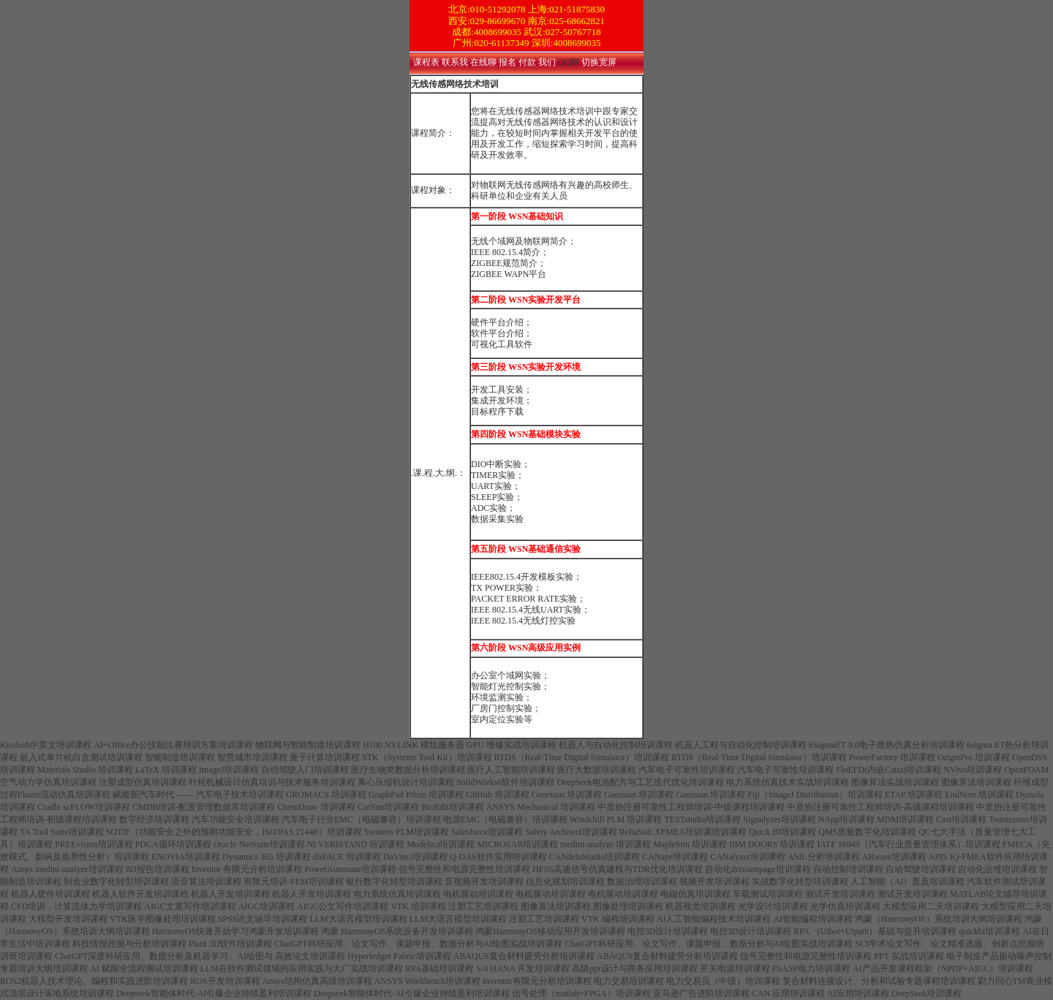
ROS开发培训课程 (225, 981)
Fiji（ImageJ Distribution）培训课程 (814, 794)
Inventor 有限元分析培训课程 (247, 869)
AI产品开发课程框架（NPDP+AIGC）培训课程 (943, 968)
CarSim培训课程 (389, 807)
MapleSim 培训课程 (690, 844)
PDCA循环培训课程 (173, 844)
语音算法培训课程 (206, 881)
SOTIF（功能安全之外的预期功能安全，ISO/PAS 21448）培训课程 (234, 832)
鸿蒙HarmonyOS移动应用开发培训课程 (550, 931)
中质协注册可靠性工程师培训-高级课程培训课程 (880, 807)
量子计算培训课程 (325, 757)
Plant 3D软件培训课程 (230, 944)
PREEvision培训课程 (94, 844)
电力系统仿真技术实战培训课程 (787, 782)
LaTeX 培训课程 (166, 770)
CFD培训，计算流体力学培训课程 (76, 906)
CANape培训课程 (675, 857)
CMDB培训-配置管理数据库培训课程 (203, 807)
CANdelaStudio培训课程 (595, 857)
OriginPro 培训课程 (973, 757)
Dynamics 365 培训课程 (266, 857)
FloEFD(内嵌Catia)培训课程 (888, 770)
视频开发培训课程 (714, 881)
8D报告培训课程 (157, 869)
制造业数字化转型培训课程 (116, 881)
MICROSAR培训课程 (517, 844)
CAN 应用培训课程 (788, 993)
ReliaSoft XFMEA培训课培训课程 (683, 832)
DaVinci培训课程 (415, 857)
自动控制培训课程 (848, 869)
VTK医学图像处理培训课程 (163, 919)
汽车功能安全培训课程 (235, 819)
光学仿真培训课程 (845, 906)
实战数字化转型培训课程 (800, 881)
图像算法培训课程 (976, 782)
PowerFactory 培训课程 (892, 757)
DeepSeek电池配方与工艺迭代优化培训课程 (640, 782)
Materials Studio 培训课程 (85, 770)
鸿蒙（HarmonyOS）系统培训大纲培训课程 (938, 919)
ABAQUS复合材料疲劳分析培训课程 (524, 956)
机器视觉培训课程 (700, 906)
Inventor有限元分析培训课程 (537, 981)
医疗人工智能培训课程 (511, 770)
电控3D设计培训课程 (668, 931)
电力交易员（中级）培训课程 (723, 981)
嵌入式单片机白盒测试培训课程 (81, 757)
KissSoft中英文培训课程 (45, 745)
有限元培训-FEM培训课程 (294, 881)
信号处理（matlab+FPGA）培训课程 (581, 993)
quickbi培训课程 (989, 931)
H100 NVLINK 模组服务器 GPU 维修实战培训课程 (459, 745)
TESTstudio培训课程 (702, 819)
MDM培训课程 (905, 819)
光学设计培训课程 (773, 906)
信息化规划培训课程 (565, 881)
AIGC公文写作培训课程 (342, 906)
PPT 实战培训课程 (908, 956)
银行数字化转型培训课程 (394, 881)
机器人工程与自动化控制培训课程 (741, 745)
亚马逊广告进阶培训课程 (701, 993)
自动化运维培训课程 (997, 869)
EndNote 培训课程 (979, 794)
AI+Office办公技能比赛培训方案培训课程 (173, 745)
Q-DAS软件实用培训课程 (498, 857)
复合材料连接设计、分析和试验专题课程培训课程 (878, 981)
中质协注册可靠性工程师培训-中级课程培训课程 (691, 807)
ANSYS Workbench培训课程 (427, 981)
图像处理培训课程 (628, 906)
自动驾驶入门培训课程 (305, 770)
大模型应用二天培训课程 (931, 906)
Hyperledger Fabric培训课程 (399, 956)
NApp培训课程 (846, 819)
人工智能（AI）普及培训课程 (907, 881)
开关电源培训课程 (735, 968)
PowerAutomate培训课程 (350, 869)
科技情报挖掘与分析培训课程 (129, 944)
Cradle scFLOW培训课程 (83, 807)
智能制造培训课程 (180, 757)
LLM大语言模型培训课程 (358, 919)
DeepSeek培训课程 (926, 993)
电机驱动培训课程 (478, 894)
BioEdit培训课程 (452, 807)
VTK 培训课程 (418, 906)
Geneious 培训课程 (567, 794)
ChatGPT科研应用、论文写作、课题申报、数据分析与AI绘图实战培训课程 (418, 944)
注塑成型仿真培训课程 (142, 782)
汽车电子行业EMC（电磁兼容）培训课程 (361, 819)
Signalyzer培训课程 (779, 819)
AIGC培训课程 (266, 906)
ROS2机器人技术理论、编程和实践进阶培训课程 (94, 981)
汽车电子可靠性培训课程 (686, 770)
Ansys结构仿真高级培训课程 (317, 981)
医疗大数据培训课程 (596, 770)
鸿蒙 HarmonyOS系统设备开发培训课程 (397, 931)
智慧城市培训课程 (252, 757)
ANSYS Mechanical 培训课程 (540, 807)
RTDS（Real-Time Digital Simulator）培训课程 (582, 757)
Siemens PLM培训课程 (406, 832)
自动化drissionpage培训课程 (758, 869)
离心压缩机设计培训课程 (406, 782)
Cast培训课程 (961, 819)
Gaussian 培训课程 (638, 794)
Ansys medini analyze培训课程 (67, 869)
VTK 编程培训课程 (617, 919)
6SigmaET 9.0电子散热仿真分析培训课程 (887, 745)
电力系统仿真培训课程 (397, 894)
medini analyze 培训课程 (605, 844)
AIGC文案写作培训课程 (189, 906)
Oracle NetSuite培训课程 (259, 844)
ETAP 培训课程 (914, 794)
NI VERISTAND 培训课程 (355, 844)
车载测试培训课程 (768, 894)
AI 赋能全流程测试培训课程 (144, 968)
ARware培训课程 (894, 857)
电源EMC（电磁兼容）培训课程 (505, 819)
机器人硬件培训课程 (50, 894)
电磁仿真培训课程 (695, 894)
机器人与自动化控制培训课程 (616, 745)
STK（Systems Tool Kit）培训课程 (427, 757)
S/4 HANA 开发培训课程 (523, 968)
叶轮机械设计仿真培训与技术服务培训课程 (272, 782)
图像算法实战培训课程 (895, 782)
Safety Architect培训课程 (571, 832)
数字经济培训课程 (154, 819)
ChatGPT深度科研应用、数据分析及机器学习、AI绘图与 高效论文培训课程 (200, 956)
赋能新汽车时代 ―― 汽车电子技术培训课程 (198, 794)
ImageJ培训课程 (229, 770)
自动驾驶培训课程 (921, 869)
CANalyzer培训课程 (747, 857)
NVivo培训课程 (972, 770)
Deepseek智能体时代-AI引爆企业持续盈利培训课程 (214, 993)
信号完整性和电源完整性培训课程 (464, 869)
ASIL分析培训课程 (824, 857)
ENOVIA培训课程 (185, 857)
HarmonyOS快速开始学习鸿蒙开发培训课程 (236, 931)
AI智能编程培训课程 (813, 919)
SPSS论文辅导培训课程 (263, 919)
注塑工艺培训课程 (483, 906)
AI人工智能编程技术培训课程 (714, 919)
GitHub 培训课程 (497, 794)
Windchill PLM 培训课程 (616, 819)
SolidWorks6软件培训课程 (505, 782)
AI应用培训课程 (858, 993)
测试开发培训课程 (840, 894)
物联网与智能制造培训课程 (308, 745)
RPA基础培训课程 (439, 968)
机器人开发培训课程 (230, 894)
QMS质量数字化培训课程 (867, 832)
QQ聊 (569, 62)
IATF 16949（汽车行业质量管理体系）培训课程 (909, 844)
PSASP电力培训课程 (811, 968)
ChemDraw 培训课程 (316, 807)
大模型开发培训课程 (68, 919)
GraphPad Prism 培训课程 (416, 794)
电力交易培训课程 (629, 981)
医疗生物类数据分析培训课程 (408, 770)
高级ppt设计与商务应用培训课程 (634, 968)
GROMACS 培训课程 (326, 794)
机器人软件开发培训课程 (140, 894)
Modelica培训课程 (441, 844)
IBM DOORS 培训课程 (772, 844)
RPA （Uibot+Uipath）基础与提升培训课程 (874, 931)
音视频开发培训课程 (484, 881)
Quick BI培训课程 (782, 832)
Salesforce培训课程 (487, 832)
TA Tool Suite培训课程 (62, 832)
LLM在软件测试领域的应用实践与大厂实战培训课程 (301, 968)
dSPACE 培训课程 (347, 857)
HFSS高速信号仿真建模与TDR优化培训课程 (617, 869)
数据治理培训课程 (642, 881)
